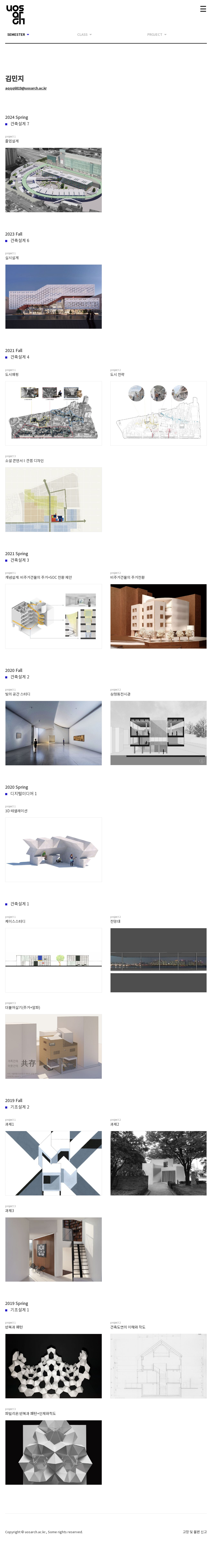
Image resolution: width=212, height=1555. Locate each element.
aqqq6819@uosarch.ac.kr (26, 88)
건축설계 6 (17, 240)
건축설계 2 (17, 676)
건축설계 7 (17, 123)
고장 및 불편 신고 (195, 1531)
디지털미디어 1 (21, 793)
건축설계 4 (17, 357)
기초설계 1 (17, 1309)
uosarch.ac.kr (35, 1531)
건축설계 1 (17, 903)
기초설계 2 (17, 1107)
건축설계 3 (17, 560)
